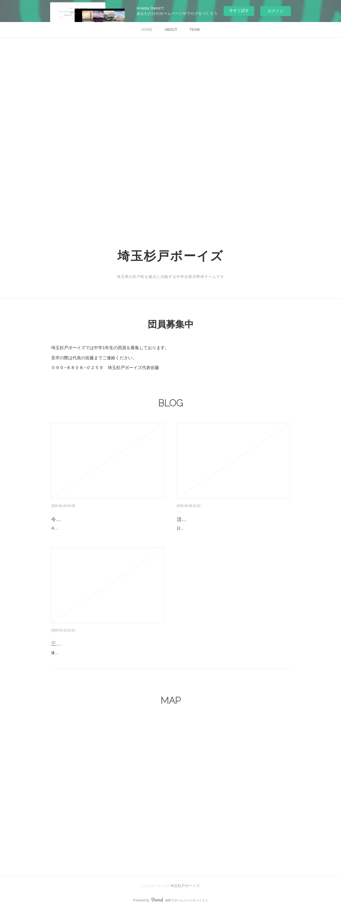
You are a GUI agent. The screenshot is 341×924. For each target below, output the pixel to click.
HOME (146, 30)
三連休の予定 (65, 650)
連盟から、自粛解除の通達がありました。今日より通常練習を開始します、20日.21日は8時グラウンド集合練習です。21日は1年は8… (106, 662)
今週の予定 (63, 519)
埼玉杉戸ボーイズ (170, 256)
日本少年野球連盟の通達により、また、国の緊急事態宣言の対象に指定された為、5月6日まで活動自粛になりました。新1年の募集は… (233, 531)
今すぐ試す (239, 10)
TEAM (195, 30)
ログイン (276, 11)
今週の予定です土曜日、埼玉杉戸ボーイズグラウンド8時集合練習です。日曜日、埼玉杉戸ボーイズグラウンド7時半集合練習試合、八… (107, 531)
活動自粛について (196, 519)
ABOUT (171, 30)
